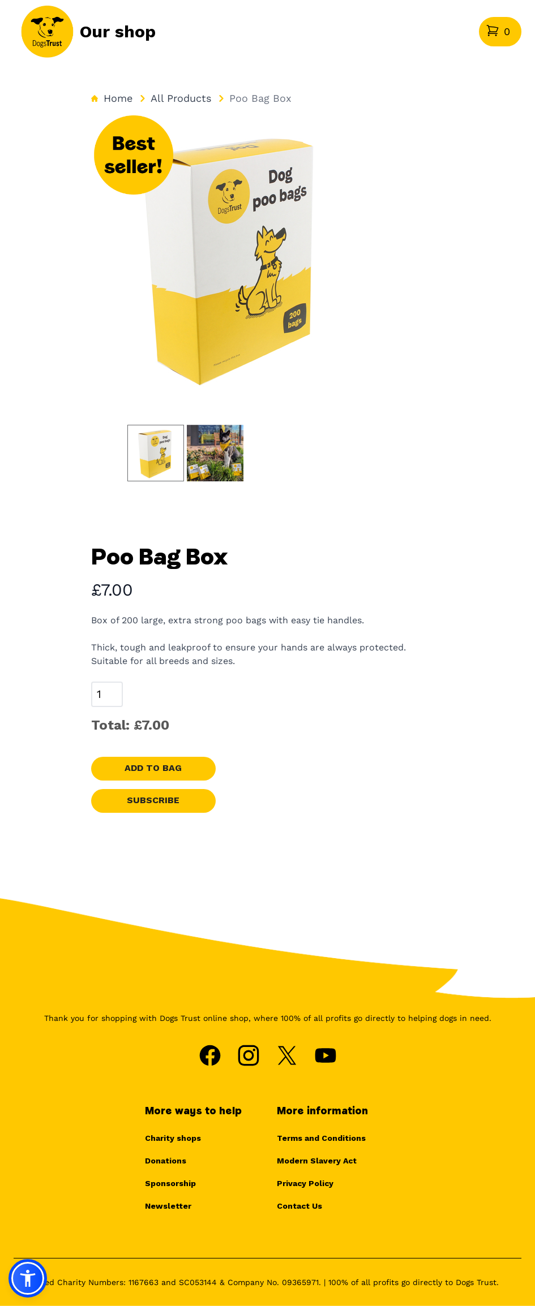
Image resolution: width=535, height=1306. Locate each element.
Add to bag (153, 767)
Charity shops (173, 1138)
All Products (181, 98)
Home (111, 98)
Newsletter (168, 1205)
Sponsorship (170, 1183)
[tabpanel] (232, 256)
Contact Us (299, 1205)
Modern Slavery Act (317, 1160)
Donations (165, 1160)
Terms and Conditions (321, 1138)
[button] (27, 1278)
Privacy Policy (305, 1183)
